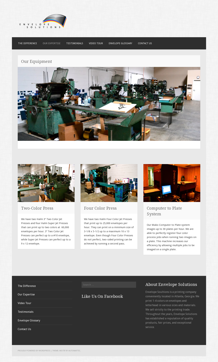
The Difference (27, 43)
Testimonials (74, 43)
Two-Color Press (37, 208)
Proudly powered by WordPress (34, 350)
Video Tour (96, 43)
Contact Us (145, 43)
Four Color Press (100, 208)
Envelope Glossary (120, 43)
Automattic (74, 350)
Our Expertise (51, 43)
